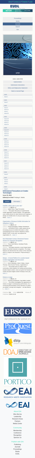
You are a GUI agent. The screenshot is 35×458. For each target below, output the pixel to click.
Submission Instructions (18, 85)
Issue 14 (6, 157)
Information (16, 201)
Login (31, 1)
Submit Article (18, 82)
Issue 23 (6, 133)
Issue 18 (6, 146)
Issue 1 (6, 96)
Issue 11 (6, 167)
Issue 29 (6, 119)
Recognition (17, 435)
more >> (9, 217)
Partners (17, 421)
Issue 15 (6, 155)
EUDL (17, 454)
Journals (17, 447)
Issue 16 (6, 154)
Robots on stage (7, 277)
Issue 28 (6, 120)
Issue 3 (6, 111)
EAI (18, 29)
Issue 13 (6, 163)
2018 (18, 150)
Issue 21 (6, 141)
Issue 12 (6, 165)
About (10, 1)
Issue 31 (6, 109)
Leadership (17, 416)
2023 (18, 100)
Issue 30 (6, 113)
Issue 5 (6, 179)
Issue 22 (6, 135)
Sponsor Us (17, 437)
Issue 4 (6, 107)
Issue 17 (6, 152)
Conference (17, 433)
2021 (18, 117)
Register (25, 1)
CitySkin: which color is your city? (12, 205)
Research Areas (17, 419)
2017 (18, 161)
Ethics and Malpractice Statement (17, 88)
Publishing (17, 444)
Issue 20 (6, 143)
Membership (17, 430)
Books (17, 451)
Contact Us (17, 1)
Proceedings (17, 449)
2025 (18, 95)
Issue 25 (6, 130)
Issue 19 (6, 144)
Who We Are (17, 414)
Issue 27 (6, 122)
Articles (7, 201)
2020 (18, 128)
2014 (18, 187)
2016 (18, 172)
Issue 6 (6, 174)
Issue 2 (6, 183)
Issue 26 (6, 124)
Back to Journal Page (17, 91)
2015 (18, 178)
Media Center (17, 423)
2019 (18, 139)
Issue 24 (6, 131)
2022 (18, 106)
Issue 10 (6, 168)
